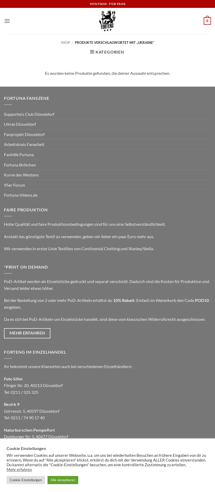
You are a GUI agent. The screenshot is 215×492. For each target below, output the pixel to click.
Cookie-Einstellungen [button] (26, 480)
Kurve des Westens (21, 174)
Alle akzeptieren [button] (63, 480)
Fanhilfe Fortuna (19, 154)
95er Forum (14, 184)
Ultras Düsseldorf (20, 124)
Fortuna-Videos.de (21, 194)
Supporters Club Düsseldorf (29, 114)
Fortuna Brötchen (20, 164)
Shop (65, 42)
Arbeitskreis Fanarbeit (24, 144)
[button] (7, 20)
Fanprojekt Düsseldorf (24, 134)
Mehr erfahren (19, 469)
